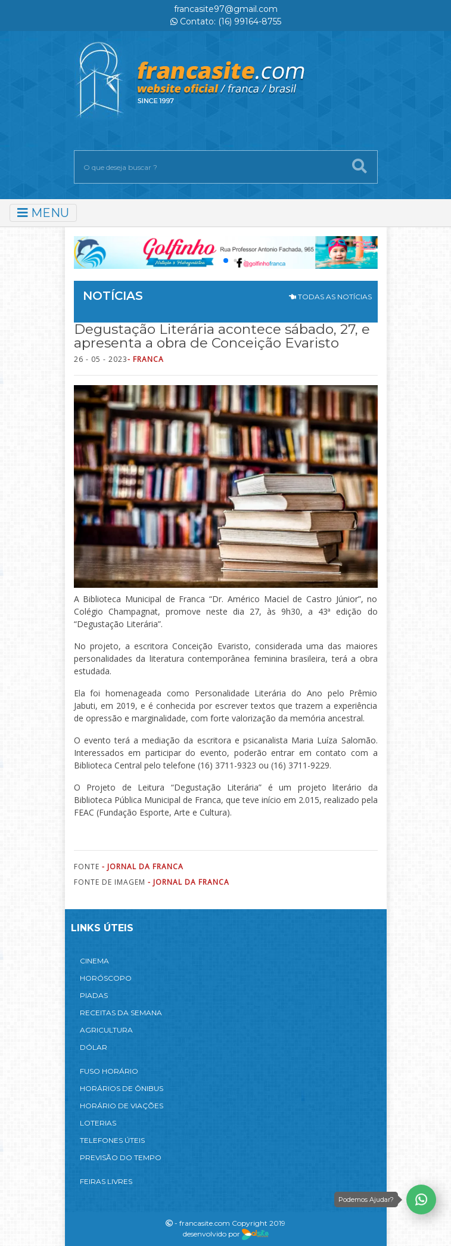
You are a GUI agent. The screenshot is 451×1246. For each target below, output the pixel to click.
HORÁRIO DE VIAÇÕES (121, 1105)
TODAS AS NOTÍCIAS (330, 296)
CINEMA (94, 960)
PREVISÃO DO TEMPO (120, 1157)
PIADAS (94, 995)
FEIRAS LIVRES (106, 1181)
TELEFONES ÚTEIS (112, 1140)
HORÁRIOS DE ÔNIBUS (121, 1088)
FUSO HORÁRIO (109, 1071)
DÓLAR (93, 1047)
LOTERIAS (98, 1122)
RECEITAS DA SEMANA (121, 1012)
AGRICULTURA (106, 1029)
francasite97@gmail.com (226, 9)
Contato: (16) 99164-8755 (225, 21)
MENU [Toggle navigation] (43, 213)
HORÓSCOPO (106, 978)
